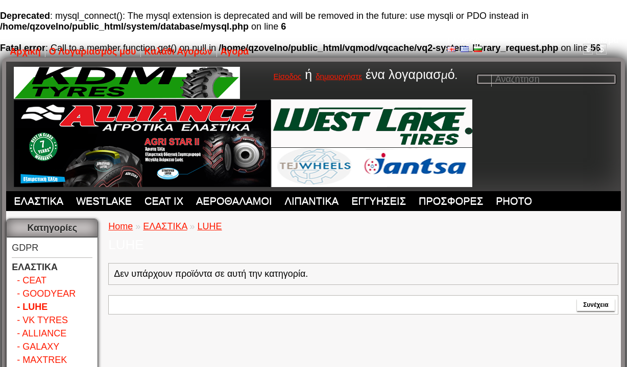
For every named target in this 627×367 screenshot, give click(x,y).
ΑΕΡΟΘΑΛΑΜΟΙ (234, 200)
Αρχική (25, 51)
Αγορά (235, 51)
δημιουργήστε (339, 76)
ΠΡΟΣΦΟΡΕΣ (451, 200)
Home (120, 226)
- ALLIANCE (41, 333)
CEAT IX (163, 200)
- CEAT (31, 280)
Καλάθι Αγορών (178, 51)
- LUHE (32, 307)
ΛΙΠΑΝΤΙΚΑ (312, 200)
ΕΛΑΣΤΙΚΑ (38, 200)
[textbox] (546, 79)
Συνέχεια (596, 304)
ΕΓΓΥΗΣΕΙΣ (378, 200)
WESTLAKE (104, 200)
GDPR (25, 248)
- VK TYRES (42, 320)
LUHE (210, 226)
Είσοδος (287, 76)
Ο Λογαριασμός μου (92, 51)
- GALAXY (38, 347)
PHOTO (514, 200)
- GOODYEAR (46, 294)
